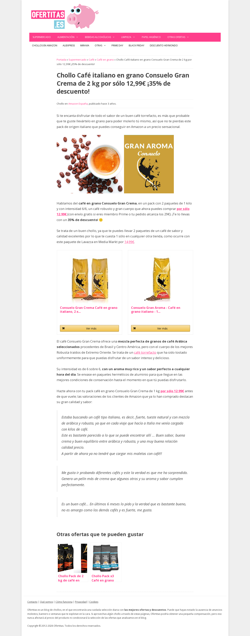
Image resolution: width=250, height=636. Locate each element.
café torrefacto (145, 352)
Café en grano (105, 59)
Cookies (93, 601)
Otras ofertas (179, 37)
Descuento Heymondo (164, 45)
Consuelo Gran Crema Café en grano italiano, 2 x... (88, 310)
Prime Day (117, 45)
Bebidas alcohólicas (101, 37)
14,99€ (129, 242)
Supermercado (42, 37)
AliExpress (69, 45)
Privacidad (81, 601)
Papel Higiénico (151, 37)
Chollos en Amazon (44, 45)
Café (91, 59)
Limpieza (129, 37)
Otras (102, 45)
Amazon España (78, 103)
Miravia (84, 45)
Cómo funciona (63, 601)
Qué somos (46, 601)
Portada (61, 59)
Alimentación (69, 37)
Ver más (91, 328)
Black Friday (136, 45)
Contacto (32, 601)
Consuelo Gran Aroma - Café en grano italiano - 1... (155, 310)
